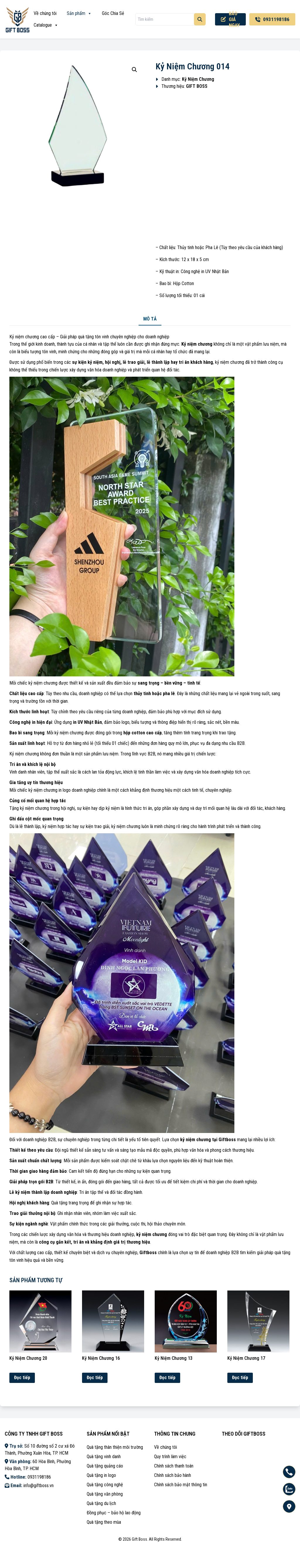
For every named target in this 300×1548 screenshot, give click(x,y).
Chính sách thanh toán (173, 1466)
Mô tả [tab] (150, 319)
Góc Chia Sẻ (113, 13)
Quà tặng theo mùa (104, 1522)
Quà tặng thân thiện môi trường (115, 1447)
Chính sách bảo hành (172, 1475)
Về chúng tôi (45, 13)
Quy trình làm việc (170, 1456)
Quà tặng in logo (101, 1475)
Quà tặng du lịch (101, 1503)
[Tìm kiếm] (200, 19)
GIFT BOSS (196, 86)
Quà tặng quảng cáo (105, 1466)
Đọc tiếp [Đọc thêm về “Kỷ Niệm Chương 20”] (22, 1377)
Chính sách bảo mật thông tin (180, 1484)
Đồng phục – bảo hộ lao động (114, 1513)
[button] (134, 69)
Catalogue (46, 25)
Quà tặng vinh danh (104, 1456)
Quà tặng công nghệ (105, 1484)
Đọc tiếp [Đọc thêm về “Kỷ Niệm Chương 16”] (95, 1377)
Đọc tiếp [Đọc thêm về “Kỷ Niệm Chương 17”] (240, 1377)
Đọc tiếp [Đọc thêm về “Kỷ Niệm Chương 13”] (167, 1377)
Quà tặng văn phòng (105, 1494)
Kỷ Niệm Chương (198, 79)
